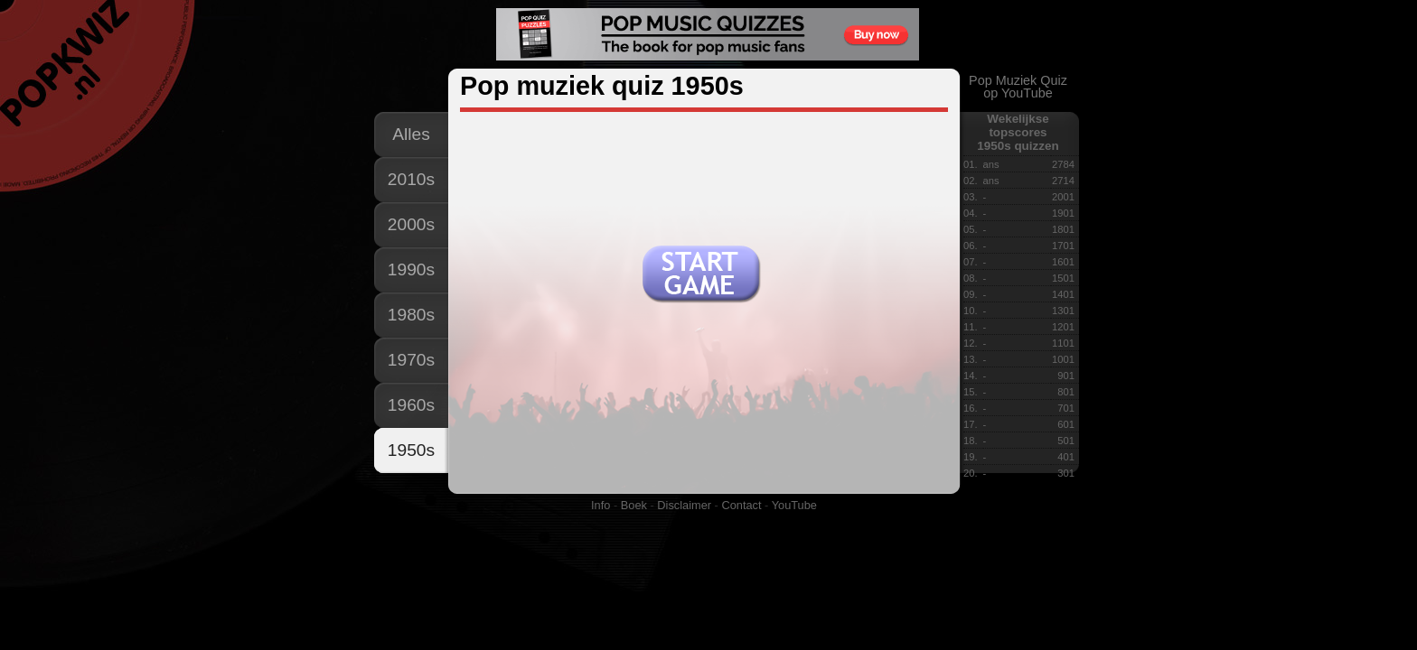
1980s (411, 314)
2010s (411, 179)
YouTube (794, 505)
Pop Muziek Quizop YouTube (1018, 86)
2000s (411, 224)
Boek (634, 505)
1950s (411, 450)
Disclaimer (684, 505)
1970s (411, 359)
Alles (411, 134)
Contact (741, 505)
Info (600, 505)
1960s (411, 404)
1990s (411, 269)
